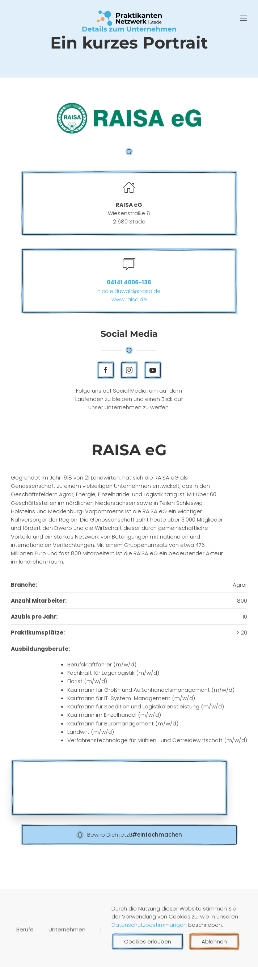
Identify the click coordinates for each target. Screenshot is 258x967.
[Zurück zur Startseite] (129, 18)
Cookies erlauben (147, 941)
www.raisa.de (129, 299)
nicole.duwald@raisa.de (129, 291)
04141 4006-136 (129, 282)
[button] (243, 18)
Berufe (25, 930)
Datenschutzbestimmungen (149, 925)
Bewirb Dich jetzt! (129, 835)
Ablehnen (214, 941)
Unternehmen (66, 930)
